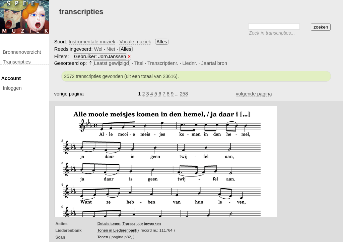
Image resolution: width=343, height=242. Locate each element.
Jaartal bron (214, 63)
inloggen (12, 88)
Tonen (102, 237)
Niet (111, 49)
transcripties (16, 62)
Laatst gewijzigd (111, 63)
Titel (139, 63)
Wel (98, 49)
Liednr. (190, 63)
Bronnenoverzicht (22, 52)
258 (184, 93)
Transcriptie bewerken (141, 223)
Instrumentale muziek (92, 41)
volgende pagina (254, 93)
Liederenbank (69, 230)
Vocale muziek (135, 41)
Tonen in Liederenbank (117, 230)
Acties (62, 223)
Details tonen (108, 223)
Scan (60, 237)
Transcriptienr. (163, 63)
